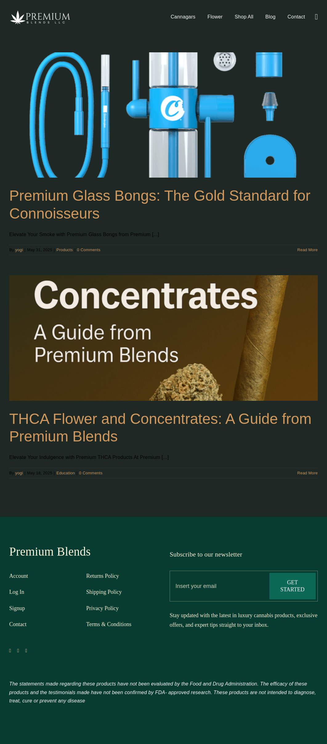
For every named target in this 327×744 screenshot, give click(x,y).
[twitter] (18, 653)
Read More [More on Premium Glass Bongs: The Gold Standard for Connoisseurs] (307, 249)
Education (65, 473)
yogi (19, 249)
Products (64, 249)
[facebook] (10, 653)
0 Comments (88, 249)
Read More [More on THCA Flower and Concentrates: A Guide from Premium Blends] (307, 473)
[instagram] (26, 653)
